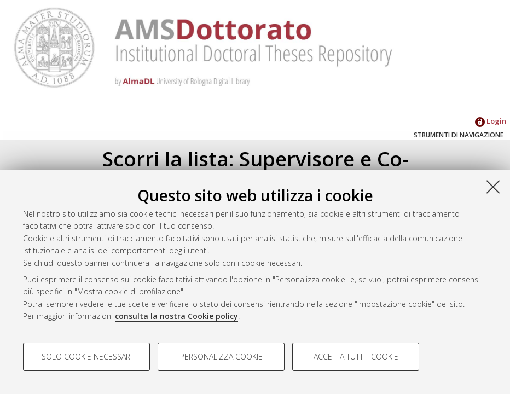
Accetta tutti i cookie (356, 356)
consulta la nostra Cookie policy (176, 316)
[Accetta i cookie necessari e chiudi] (493, 186)
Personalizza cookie (221, 356)
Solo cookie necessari (87, 356)
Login (490, 121)
